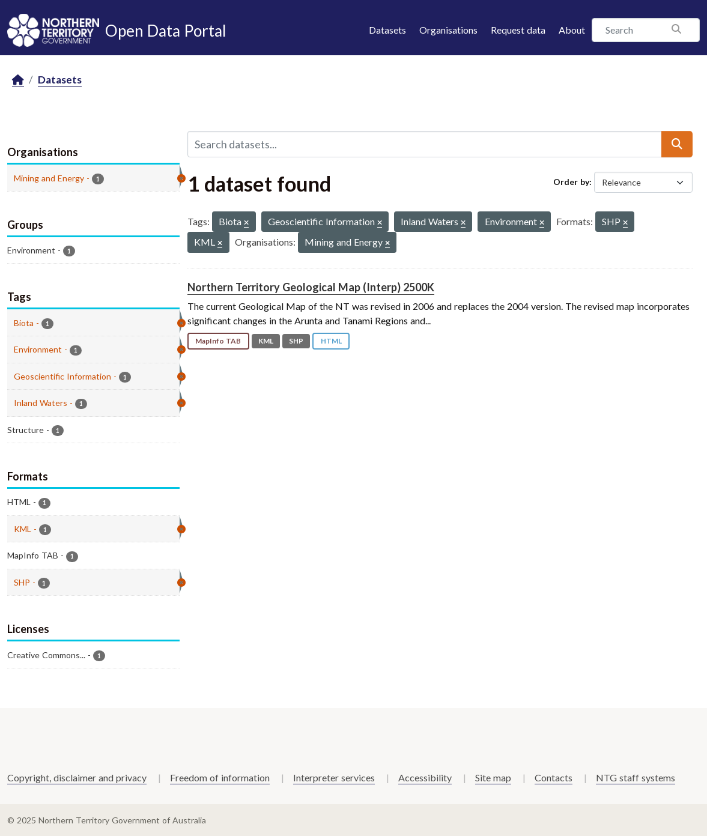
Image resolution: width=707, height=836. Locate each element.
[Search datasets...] (424, 144)
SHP (296, 340)
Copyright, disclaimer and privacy (77, 777)
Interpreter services (334, 777)
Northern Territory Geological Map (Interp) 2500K (310, 287)
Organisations (448, 29)
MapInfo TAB (218, 340)
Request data (518, 29)
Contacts (553, 777)
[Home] (18, 80)
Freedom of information (220, 777)
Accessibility (425, 777)
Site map (493, 777)
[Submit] (677, 144)
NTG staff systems (635, 777)
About (572, 29)
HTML (331, 340)
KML (265, 340)
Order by (571, 182)
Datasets (387, 29)
